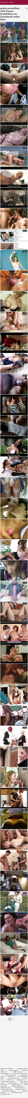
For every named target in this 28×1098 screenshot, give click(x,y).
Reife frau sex (18, 1095)
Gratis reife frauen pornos (20, 1096)
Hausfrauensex (5, 1096)
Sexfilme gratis (13, 1093)
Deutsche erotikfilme (6, 1092)
